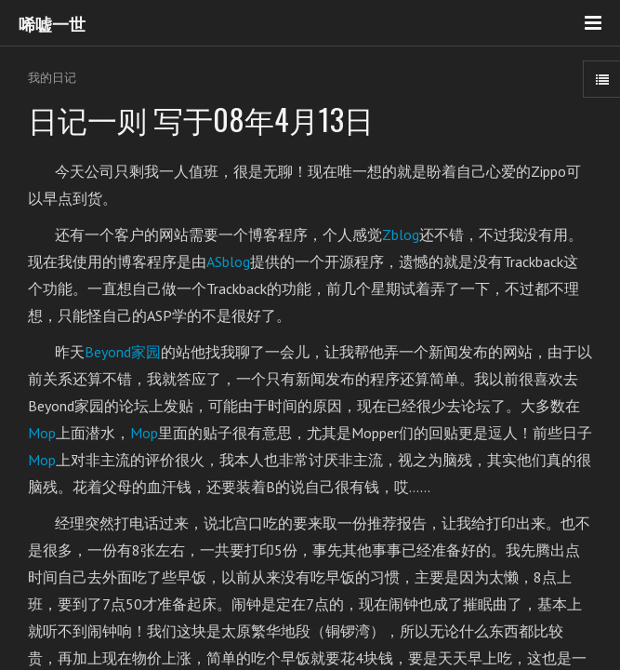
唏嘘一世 (52, 23)
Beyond (123, 351)
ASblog (228, 261)
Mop (42, 432)
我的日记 (52, 78)
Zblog (400, 234)
